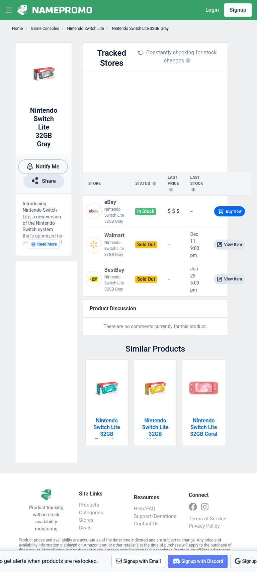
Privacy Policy (204, 526)
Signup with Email (138, 561)
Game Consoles (44, 28)
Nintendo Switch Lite (85, 28)
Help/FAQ (144, 509)
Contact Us (146, 524)
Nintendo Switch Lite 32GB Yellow (155, 430)
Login (212, 10)
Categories (91, 513)
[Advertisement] (46, 362)
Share (44, 180)
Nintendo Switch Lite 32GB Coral (203, 427)
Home (17, 28)
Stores (86, 520)
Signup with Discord (197, 561)
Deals (85, 528)
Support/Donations (154, 516)
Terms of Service (207, 519)
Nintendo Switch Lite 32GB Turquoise (107, 430)
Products (89, 505)
